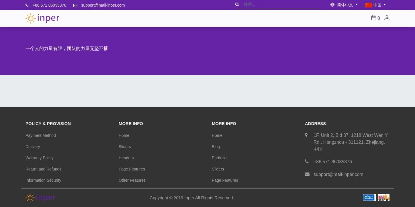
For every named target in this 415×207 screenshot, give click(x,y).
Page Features (132, 169)
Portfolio (219, 158)
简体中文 (342, 5)
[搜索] (237, 4)
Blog (216, 146)
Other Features (132, 180)
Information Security (43, 180)
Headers (126, 158)
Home (124, 135)
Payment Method (41, 135)
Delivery (33, 146)
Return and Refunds (43, 169)
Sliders (125, 146)
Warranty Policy (40, 158)
